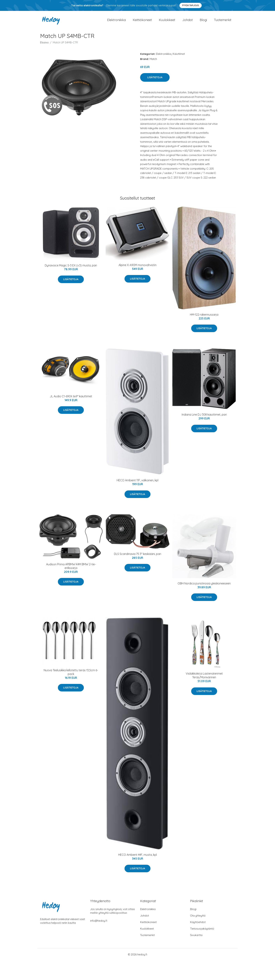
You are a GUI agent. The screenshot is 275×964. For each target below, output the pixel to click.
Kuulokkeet (167, 22)
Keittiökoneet (142, 22)
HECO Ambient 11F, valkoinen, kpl (137, 484)
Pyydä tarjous (190, 5)
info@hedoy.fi (98, 924)
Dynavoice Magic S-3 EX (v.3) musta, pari (71, 269)
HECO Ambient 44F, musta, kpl (137, 858)
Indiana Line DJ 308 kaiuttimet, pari (204, 418)
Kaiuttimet (179, 57)
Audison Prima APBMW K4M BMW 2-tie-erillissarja (71, 569)
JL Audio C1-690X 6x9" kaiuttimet (71, 400)
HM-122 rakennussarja (204, 318)
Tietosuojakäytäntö (202, 932)
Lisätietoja (154, 80)
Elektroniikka (116, 22)
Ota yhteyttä (197, 919)
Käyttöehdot (198, 925)
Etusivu (44, 46)
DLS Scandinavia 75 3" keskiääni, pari (137, 557)
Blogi (203, 22)
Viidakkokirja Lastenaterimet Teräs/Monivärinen (204, 678)
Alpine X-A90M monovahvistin (137, 268)
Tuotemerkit (222, 22)
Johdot (187, 22)
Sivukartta (196, 938)
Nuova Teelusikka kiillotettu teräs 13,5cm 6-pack (71, 675)
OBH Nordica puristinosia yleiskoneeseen (204, 587)
